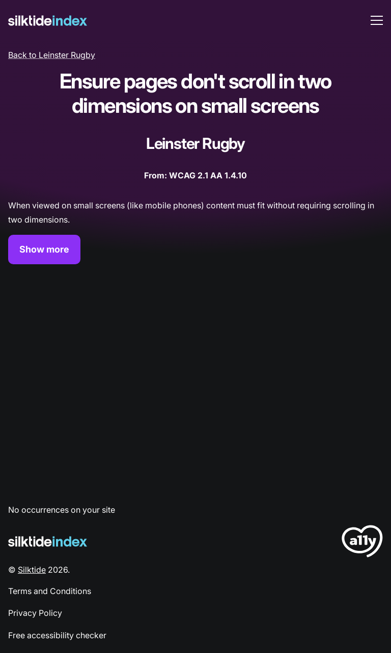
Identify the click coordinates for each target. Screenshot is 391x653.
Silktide (32, 570)
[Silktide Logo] (47, 541)
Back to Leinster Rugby (51, 55)
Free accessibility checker (57, 635)
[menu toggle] (377, 20)
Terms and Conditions (49, 591)
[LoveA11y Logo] (362, 543)
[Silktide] (47, 20)
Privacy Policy (35, 613)
